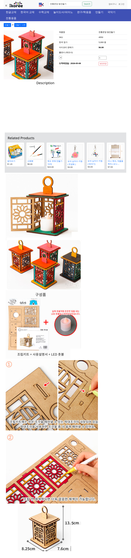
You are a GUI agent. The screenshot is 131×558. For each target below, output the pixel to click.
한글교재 (11, 12)
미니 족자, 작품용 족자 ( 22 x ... (115, 162)
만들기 (99, 12)
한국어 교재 (27, 12)
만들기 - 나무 (20, 25)
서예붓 (30, 161)
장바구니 (113, 4)
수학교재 (44, 12)
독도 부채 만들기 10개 (54, 162)
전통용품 (11, 18)
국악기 (111, 12)
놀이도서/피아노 (63, 12)
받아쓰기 (11, 161)
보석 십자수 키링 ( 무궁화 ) (75, 162)
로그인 (121, 4)
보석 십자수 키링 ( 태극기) (95, 162)
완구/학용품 (84, 12)
